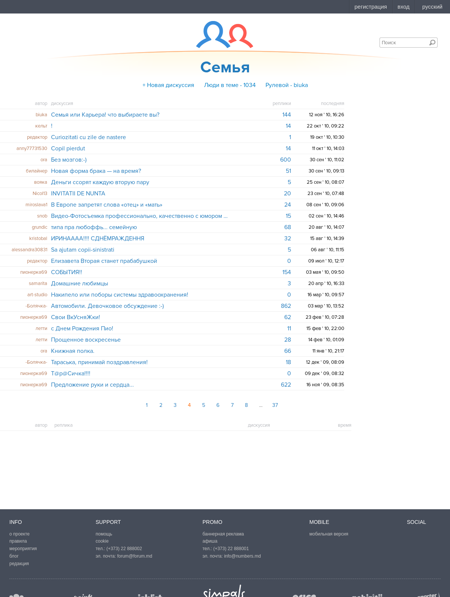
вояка (40, 182)
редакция (19, 563)
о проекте (19, 534)
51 (288, 171)
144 (286, 114)
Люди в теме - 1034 (230, 85)
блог (14, 556)
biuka (41, 115)
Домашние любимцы (79, 283)
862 (286, 306)
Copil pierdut (68, 148)
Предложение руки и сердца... (92, 384)
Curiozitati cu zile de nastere (88, 137)
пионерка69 (33, 272)
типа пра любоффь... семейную (94, 227)
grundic (39, 227)
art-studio (37, 295)
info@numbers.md (242, 556)
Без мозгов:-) (69, 160)
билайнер (36, 171)
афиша (210, 541)
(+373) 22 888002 (124, 548)
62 (287, 317)
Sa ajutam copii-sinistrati (82, 250)
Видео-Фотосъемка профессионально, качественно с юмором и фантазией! (140, 216)
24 (287, 204)
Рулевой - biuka (287, 85)
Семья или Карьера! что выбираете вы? (105, 114)
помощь (104, 534)
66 (287, 351)
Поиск (432, 42)
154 (286, 272)
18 (288, 362)
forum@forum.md (134, 556)
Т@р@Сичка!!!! (70, 373)
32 (287, 238)
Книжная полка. (72, 351)
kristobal (38, 239)
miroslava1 (36, 205)
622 (286, 384)
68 (287, 227)
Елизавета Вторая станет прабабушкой (104, 261)
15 (288, 216)
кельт (41, 126)
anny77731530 (31, 149)
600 (285, 160)
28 (287, 340)
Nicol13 (40, 193)
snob (42, 216)
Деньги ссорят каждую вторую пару (100, 182)
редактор (37, 137)
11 (289, 328)
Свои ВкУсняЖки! (75, 317)
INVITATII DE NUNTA (78, 193)
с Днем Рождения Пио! (82, 328)
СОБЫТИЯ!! (66, 272)
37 (275, 405)
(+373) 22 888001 (231, 548)
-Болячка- (36, 306)
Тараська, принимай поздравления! (99, 362)
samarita (38, 283)
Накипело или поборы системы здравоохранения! (119, 294)
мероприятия (23, 548)
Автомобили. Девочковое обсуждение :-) (107, 306)
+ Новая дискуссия (168, 85)
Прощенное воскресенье (86, 340)
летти (41, 329)
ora (43, 160)
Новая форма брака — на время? (96, 171)
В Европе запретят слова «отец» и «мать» (106, 204)
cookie (102, 541)
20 (287, 193)
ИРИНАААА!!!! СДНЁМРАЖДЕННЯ (97, 238)
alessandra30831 (29, 250)
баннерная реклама (223, 534)
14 (288, 126)
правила (18, 541)
